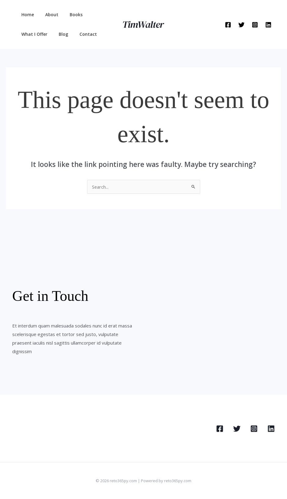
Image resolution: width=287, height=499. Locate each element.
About (47, 14)
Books (69, 14)
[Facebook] (228, 25)
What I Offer (33, 34)
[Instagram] (255, 25)
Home (26, 14)
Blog (59, 34)
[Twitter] (241, 25)
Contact (81, 34)
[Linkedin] (268, 25)
